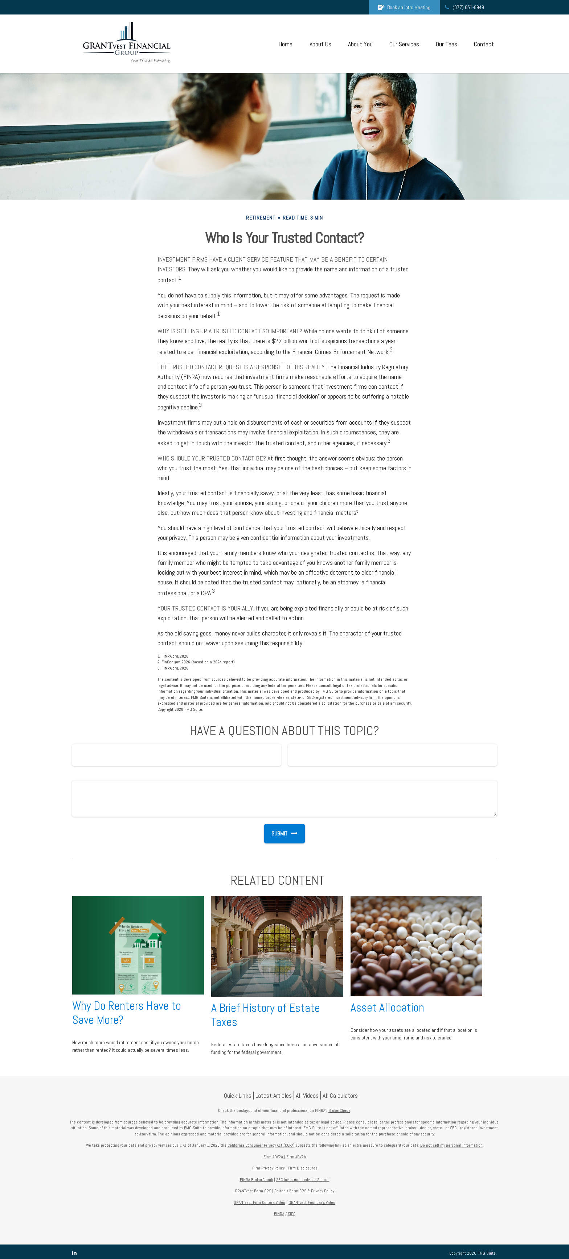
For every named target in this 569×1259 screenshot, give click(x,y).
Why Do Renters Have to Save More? (126, 1012)
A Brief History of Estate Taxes (265, 1015)
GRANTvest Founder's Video (311, 1202)
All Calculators (340, 1095)
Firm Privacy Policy (268, 1168)
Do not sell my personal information (451, 1145)
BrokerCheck (339, 1110)
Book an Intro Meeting (404, 7)
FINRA (279, 1213)
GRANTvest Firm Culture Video (259, 1202)
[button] (285, 44)
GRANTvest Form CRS (253, 1190)
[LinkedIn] (74, 1253)
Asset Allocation (387, 1007)
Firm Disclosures (302, 1168)
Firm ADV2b (296, 1156)
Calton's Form (286, 1190)
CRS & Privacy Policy (316, 1190)
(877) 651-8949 (463, 7)
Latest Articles (273, 1095)
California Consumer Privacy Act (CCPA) (261, 1145)
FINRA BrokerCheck (256, 1179)
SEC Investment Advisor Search (302, 1179)
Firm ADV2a (273, 1156)
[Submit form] (275, 833)
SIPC (291, 1213)
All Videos (307, 1095)
